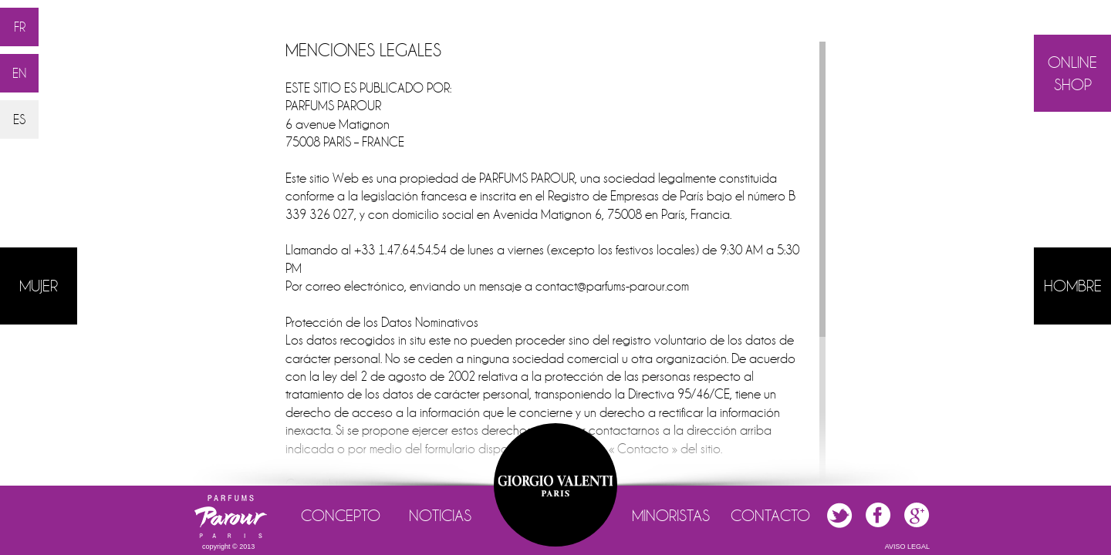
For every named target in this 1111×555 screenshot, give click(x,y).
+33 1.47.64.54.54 (400, 249)
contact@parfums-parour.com (612, 286)
